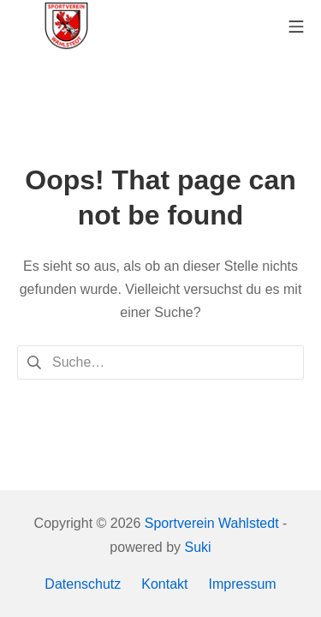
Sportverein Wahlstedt (212, 523)
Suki (198, 547)
